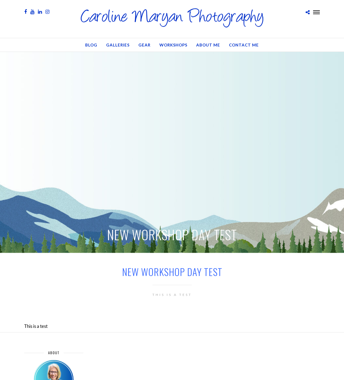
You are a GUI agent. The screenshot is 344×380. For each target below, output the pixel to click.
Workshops (173, 44)
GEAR (144, 44)
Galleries (118, 44)
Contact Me (244, 44)
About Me (208, 44)
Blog (91, 44)
